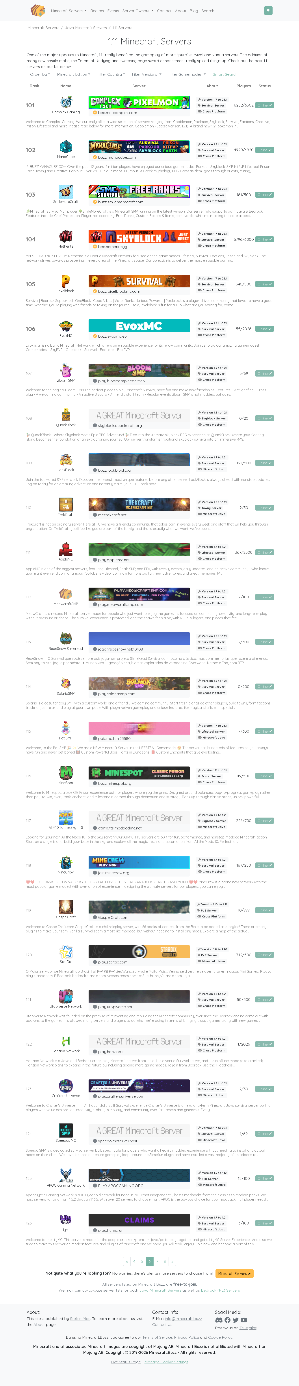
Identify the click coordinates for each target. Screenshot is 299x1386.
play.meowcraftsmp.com (120, 604)
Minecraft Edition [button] (72, 74)
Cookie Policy (220, 1337)
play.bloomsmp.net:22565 (121, 380)
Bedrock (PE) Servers (220, 1290)
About (39, 1324)
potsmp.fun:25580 (114, 738)
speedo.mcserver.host (117, 1140)
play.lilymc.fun (110, 1230)
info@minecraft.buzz (183, 1318)
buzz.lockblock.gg (114, 470)
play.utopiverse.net (115, 1006)
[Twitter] (235, 1320)
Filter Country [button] (109, 74)
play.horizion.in (111, 1051)
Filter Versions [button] (145, 74)
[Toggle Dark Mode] (268, 10)
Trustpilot (248, 1327)
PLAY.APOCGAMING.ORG (120, 1185)
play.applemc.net (114, 559)
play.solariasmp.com (117, 693)
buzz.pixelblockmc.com (119, 291)
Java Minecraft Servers (160, 1290)
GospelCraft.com (113, 917)
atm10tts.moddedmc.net (120, 827)
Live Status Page (126, 1361)
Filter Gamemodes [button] (186, 74)
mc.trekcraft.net (112, 514)
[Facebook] (228, 1320)
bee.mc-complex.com (117, 112)
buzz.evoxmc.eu (112, 336)
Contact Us (162, 1324)
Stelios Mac (80, 1318)
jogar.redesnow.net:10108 (120, 649)
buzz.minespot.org (114, 783)
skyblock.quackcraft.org (120, 425)
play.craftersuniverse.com (121, 1096)
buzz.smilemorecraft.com (120, 201)
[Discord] (219, 1320)
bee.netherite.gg (112, 246)
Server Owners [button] (136, 10)
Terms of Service (157, 1337)
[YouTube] (243, 1320)
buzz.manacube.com (117, 157)
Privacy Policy (186, 1337)
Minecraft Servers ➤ (234, 1273)
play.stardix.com (113, 962)
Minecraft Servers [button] (67, 10)
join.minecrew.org (113, 872)
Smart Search (225, 74)
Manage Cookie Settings (166, 1361)
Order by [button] (38, 74)
